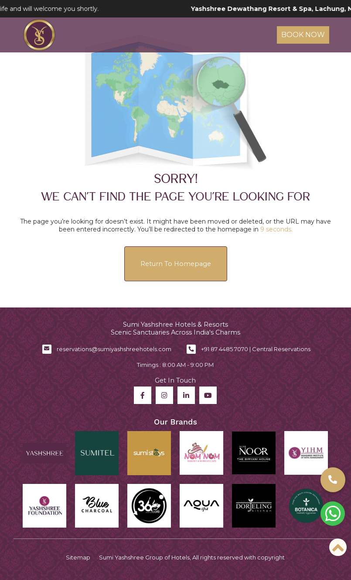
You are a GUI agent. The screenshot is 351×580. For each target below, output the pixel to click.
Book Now (303, 35)
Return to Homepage (175, 264)
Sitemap (78, 557)
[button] (332, 479)
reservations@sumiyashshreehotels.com (114, 348)
